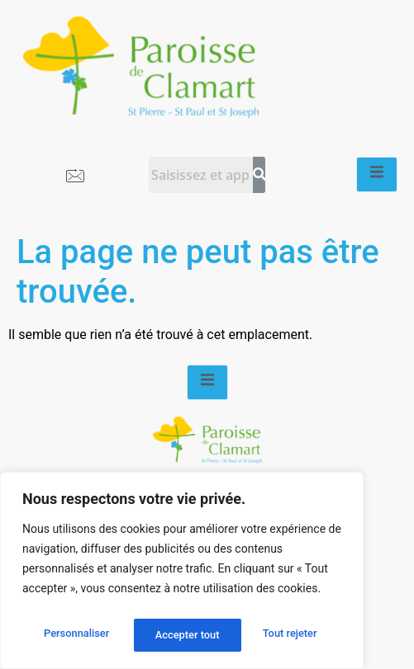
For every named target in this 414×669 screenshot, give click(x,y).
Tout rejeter (182, 635)
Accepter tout (289, 635)
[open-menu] (376, 174)
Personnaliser (75, 635)
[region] (182, 574)
